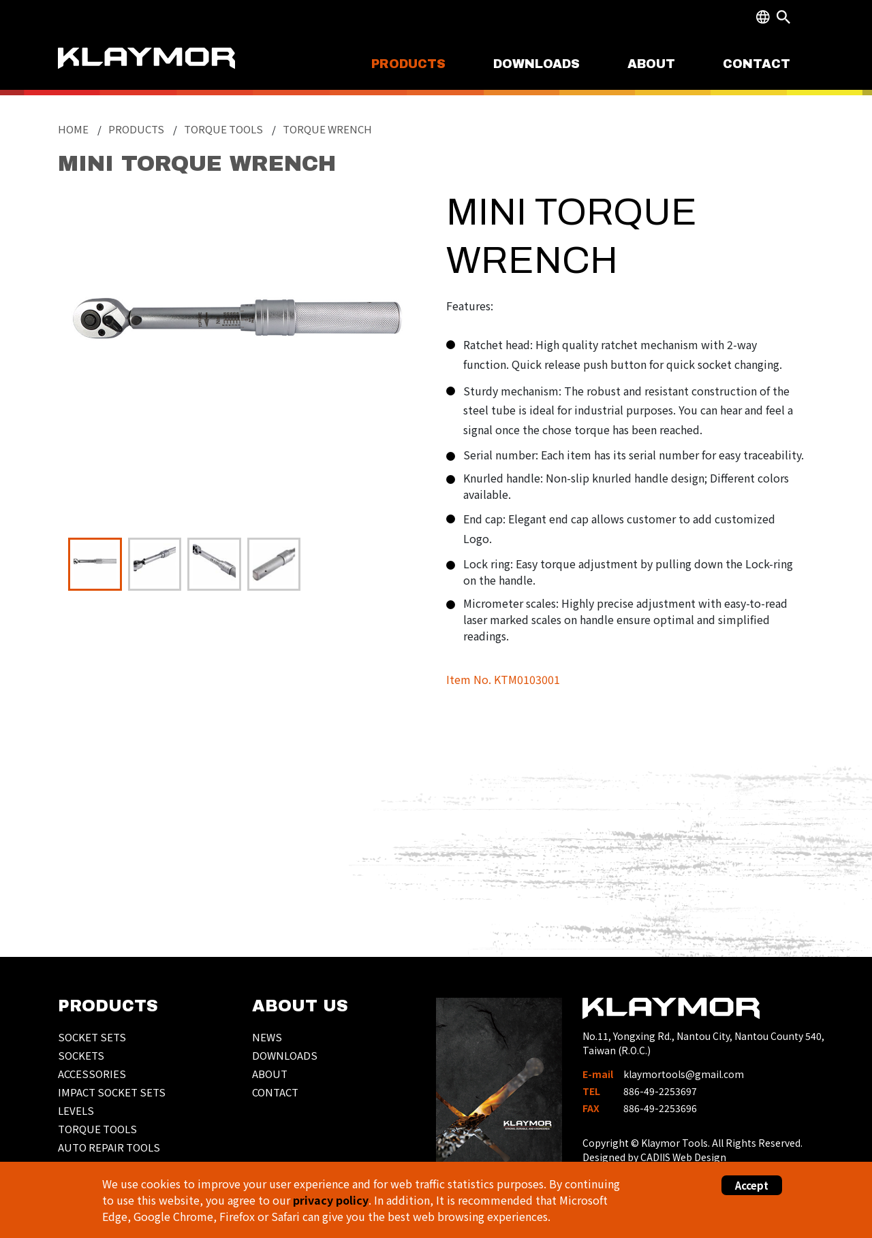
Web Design (699, 1157)
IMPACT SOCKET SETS (112, 1092)
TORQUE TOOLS (97, 1129)
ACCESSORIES (92, 1073)
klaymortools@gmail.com (683, 1074)
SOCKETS (81, 1055)
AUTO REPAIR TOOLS (109, 1147)
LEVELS (76, 1110)
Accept (751, 1185)
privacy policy (331, 1200)
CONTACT (756, 64)
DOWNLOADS (536, 64)
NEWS (267, 1037)
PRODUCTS (408, 64)
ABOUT (651, 64)
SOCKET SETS (92, 1037)
